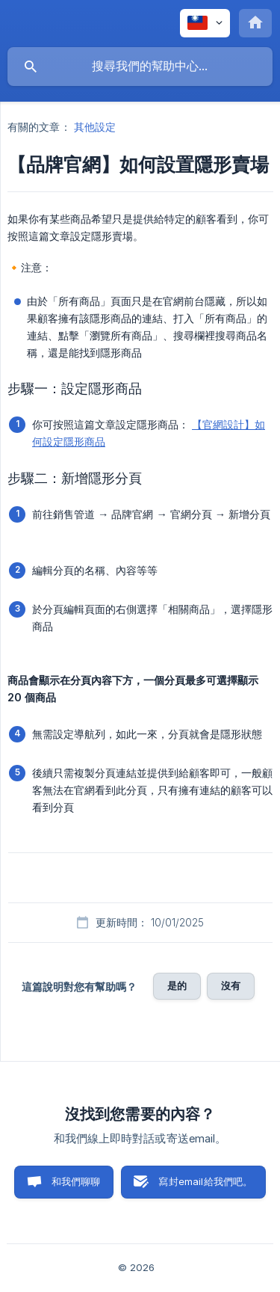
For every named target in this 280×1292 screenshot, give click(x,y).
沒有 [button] (230, 985)
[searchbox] (140, 66)
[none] (205, 23)
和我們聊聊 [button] (76, 1181)
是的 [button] (177, 985)
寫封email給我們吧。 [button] (205, 1181)
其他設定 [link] (95, 126)
